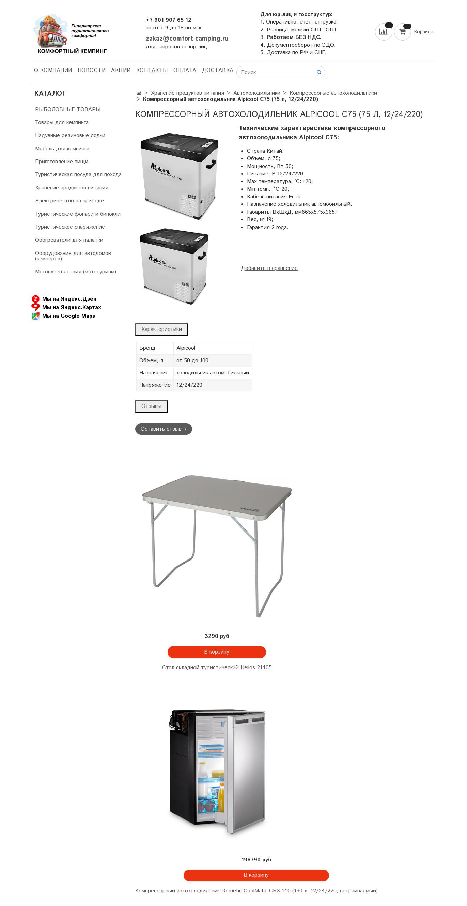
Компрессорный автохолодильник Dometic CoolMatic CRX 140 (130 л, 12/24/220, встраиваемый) (256, 891)
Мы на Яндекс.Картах (66, 307)
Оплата (185, 70)
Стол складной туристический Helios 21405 (217, 668)
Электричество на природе (69, 201)
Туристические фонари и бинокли (78, 214)
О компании (53, 70)
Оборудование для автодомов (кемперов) (73, 256)
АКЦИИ (121, 70)
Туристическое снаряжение (70, 227)
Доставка (218, 70)
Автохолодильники (256, 93)
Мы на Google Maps (63, 316)
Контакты (152, 70)
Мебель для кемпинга (62, 149)
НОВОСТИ (92, 70)
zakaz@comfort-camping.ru (187, 38)
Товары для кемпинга (62, 122)
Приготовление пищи (61, 162)
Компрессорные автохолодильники (333, 93)
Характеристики (161, 329)
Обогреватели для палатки (69, 240)
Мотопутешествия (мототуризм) (75, 272)
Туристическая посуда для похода (78, 175)
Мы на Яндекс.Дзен (63, 299)
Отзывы (151, 406)
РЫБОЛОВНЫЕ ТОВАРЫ (67, 109)
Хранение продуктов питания (187, 93)
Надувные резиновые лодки (70, 135)
